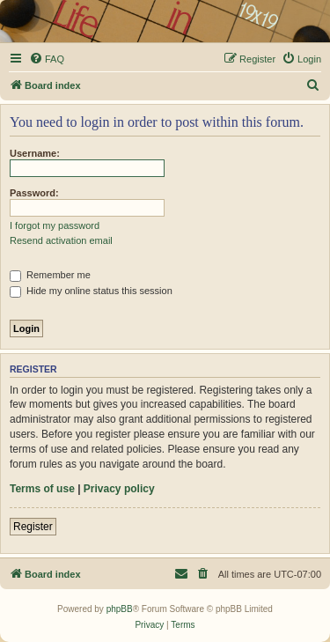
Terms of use (42, 489)
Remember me (50, 274)
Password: (34, 193)
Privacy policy (119, 489)
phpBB (119, 609)
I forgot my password (54, 225)
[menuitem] (46, 59)
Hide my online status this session (91, 290)
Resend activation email (61, 240)
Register (33, 526)
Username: (35, 153)
